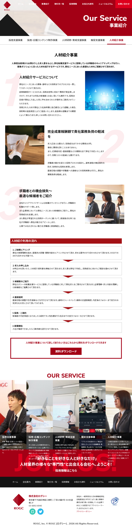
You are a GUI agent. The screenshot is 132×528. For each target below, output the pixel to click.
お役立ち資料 (87, 4)
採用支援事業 (16, 40)
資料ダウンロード (66, 351)
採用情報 (73, 4)
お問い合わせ (123, 4)
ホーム (20, 4)
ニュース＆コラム (106, 4)
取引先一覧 (59, 4)
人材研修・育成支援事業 (74, 40)
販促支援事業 (98, 40)
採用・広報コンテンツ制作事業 (42, 40)
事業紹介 (45, 4)
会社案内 (32, 4)
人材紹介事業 (116, 40)
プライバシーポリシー (84, 511)
